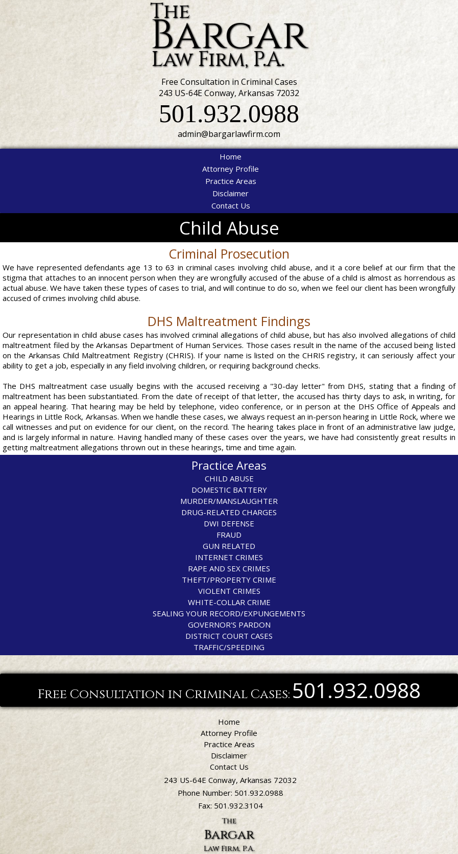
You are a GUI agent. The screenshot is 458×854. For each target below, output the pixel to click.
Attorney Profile (230, 169)
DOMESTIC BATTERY (229, 489)
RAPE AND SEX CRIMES (229, 568)
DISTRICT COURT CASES (229, 636)
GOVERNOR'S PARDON (229, 624)
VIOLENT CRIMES (229, 591)
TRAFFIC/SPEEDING (229, 647)
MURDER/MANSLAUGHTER (229, 501)
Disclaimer (230, 193)
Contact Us (230, 205)
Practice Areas (230, 181)
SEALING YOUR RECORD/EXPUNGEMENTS (229, 613)
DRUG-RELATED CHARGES (229, 512)
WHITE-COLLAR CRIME (229, 602)
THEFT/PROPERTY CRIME (229, 579)
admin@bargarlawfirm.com (229, 134)
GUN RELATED (229, 546)
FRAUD (229, 534)
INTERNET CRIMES (229, 557)
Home (231, 156)
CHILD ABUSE (229, 478)
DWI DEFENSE (229, 523)
